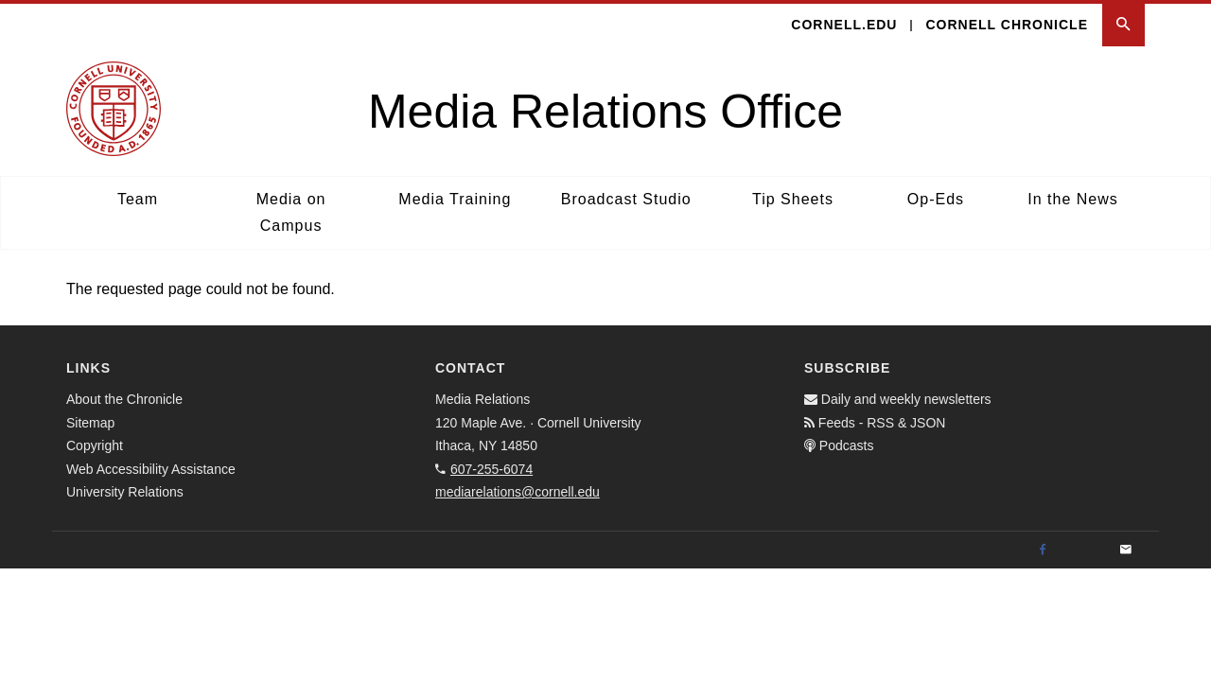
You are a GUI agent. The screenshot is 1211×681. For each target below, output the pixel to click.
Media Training (454, 199)
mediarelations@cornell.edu (517, 491)
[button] (1123, 25)
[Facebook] (1043, 550)
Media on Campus (291, 212)
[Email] (1126, 550)
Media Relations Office (605, 111)
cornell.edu (844, 24)
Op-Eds (935, 199)
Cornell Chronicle (1006, 24)
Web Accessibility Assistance (151, 469)
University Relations (125, 491)
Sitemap (90, 422)
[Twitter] (1084, 550)
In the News (1072, 199)
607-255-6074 (491, 469)
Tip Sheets (793, 199)
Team (137, 199)
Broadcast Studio (626, 199)
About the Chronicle (124, 399)
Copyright (94, 445)
